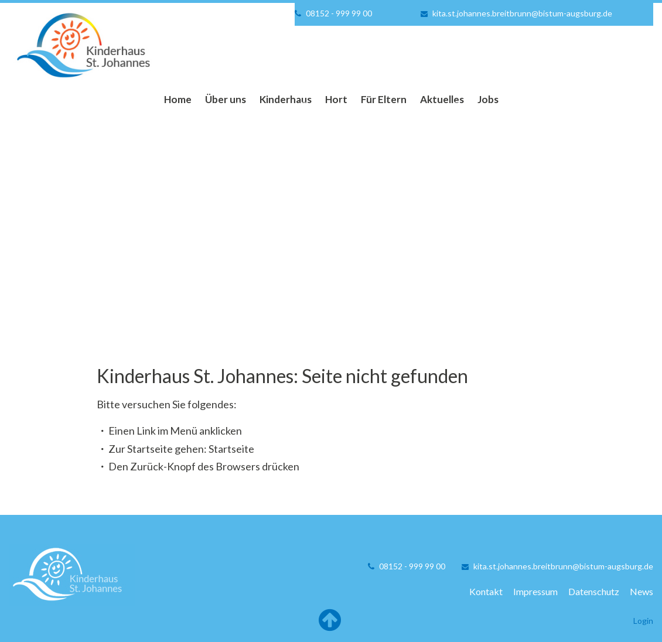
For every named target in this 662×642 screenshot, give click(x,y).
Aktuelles (442, 99)
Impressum (535, 591)
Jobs (488, 99)
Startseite (231, 448)
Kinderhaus (286, 99)
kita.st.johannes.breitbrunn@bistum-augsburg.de (522, 13)
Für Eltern (384, 99)
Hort (336, 99)
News (641, 591)
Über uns (225, 99)
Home (178, 99)
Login (643, 621)
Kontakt (486, 591)
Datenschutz (593, 591)
